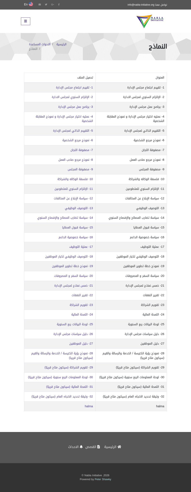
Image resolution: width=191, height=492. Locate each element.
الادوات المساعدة (40, 44)
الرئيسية (61, 44)
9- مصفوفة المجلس (80, 169)
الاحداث (75, 446)
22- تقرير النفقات (82, 295)
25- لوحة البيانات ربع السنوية (75, 324)
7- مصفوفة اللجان (81, 150)
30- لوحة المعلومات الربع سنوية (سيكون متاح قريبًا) (60, 377)
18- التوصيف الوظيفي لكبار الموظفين (69, 256)
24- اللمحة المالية (82, 314)
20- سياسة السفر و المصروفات (73, 276)
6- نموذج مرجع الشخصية (77, 140)
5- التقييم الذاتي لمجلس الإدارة (73, 131)
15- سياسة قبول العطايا (77, 227)
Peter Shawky (103, 479)
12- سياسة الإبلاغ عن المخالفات (73, 198)
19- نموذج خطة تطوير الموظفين (72, 266)
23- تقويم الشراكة (81, 305)
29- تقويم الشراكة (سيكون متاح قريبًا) (69, 367)
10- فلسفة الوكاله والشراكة (75, 179)
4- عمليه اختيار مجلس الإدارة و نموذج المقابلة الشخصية (64, 118)
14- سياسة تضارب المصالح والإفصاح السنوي (65, 218)
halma (89, 406)
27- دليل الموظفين (81, 343)
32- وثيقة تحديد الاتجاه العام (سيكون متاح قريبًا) (62, 396)
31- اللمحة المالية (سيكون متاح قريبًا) (69, 387)
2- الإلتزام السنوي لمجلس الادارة (72, 97)
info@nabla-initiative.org (141, 5)
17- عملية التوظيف (81, 247)
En (28, 4)
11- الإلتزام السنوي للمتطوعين (73, 189)
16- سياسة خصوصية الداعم (76, 237)
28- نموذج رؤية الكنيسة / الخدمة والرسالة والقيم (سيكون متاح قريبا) (62, 355)
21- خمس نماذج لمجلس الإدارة (73, 285)
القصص (92, 446)
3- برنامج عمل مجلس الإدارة (75, 107)
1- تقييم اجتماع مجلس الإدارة (74, 87)
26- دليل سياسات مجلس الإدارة (73, 334)
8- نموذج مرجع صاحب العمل (75, 160)
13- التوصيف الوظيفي (79, 208)
